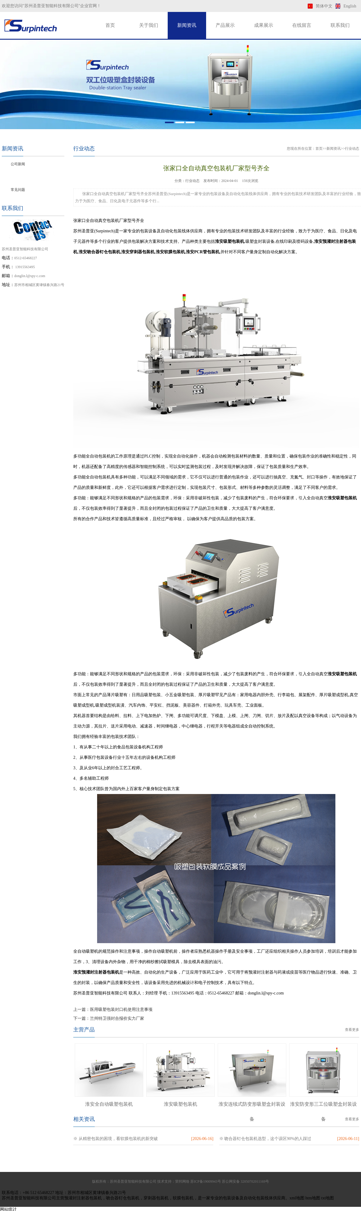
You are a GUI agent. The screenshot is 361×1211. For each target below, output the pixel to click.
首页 (110, 25)
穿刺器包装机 (156, 1198)
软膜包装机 (183, 1198)
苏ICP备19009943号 (205, 1181)
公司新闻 (18, 164)
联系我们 (340, 25)
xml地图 (297, 1198)
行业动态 (18, 177)
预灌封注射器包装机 (83, 1198)
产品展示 (225, 25)
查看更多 (352, 1030)
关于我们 (148, 25)
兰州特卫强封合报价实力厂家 (117, 1018)
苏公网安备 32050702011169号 (245, 1181)
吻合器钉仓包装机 (122, 1198)
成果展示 (263, 25)
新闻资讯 (186, 25)
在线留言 (301, 25)
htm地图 (312, 1198)
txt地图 (327, 1198)
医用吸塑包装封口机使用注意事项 (121, 1009)
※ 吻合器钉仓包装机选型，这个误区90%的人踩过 (265, 1138)
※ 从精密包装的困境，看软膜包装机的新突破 (115, 1138)
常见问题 (18, 190)
